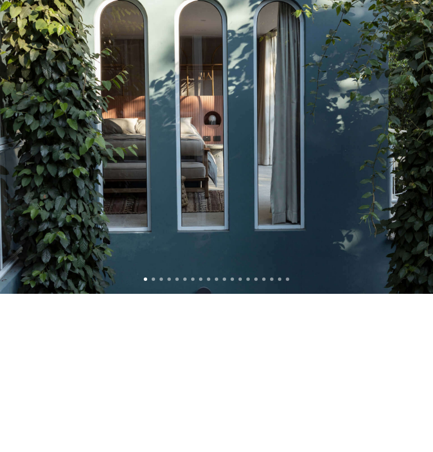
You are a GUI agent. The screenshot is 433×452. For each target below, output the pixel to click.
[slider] (216, 147)
